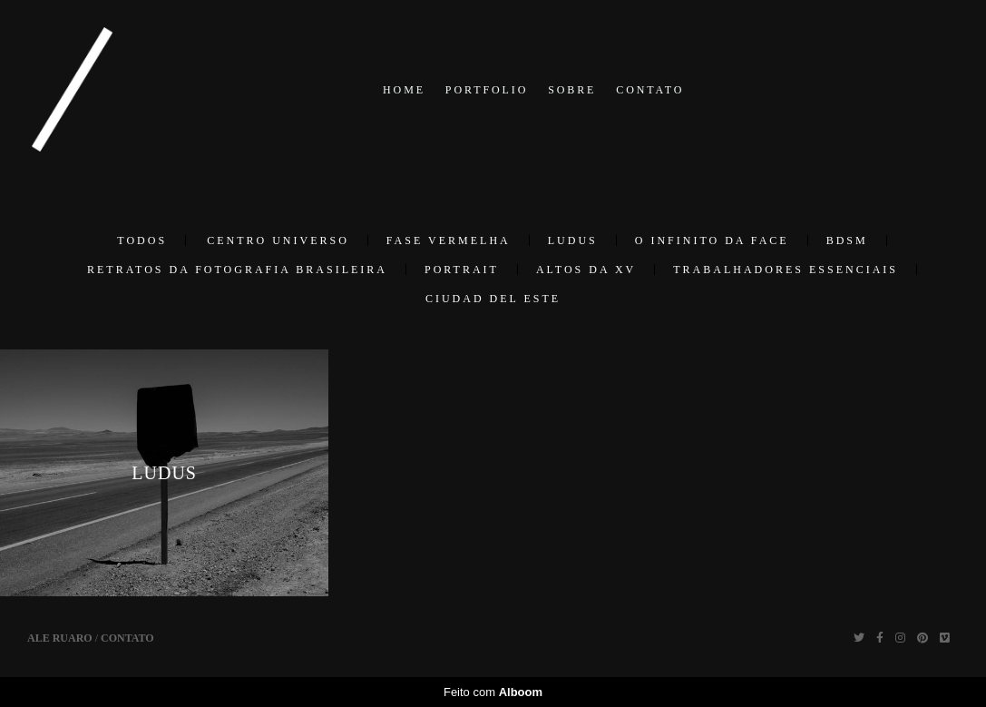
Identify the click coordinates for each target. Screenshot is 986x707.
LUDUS (573, 240)
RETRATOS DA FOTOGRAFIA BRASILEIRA (237, 269)
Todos (142, 240)
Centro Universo (278, 240)
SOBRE (572, 89)
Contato (127, 638)
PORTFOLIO (486, 89)
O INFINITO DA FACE (712, 240)
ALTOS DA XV (586, 269)
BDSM (847, 240)
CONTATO (650, 89)
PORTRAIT (462, 269)
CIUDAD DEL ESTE (493, 298)
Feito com (493, 692)
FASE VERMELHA (448, 240)
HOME (404, 89)
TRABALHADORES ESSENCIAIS (785, 269)
